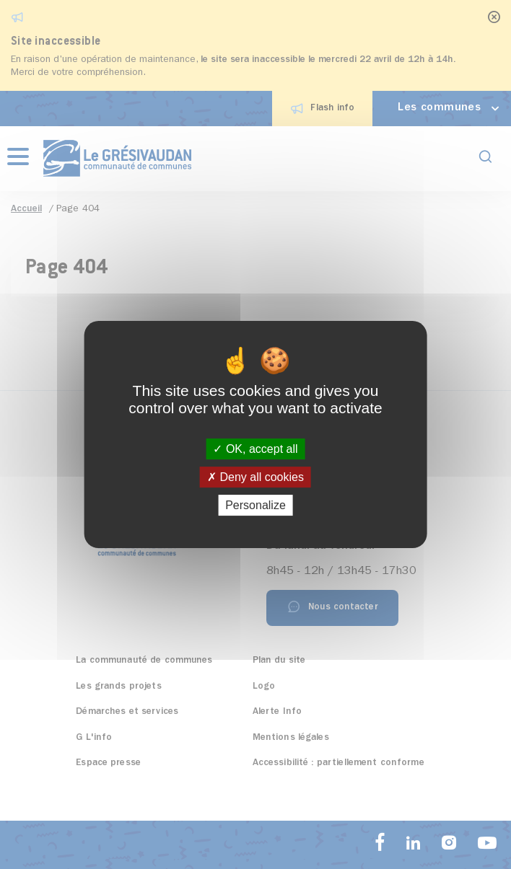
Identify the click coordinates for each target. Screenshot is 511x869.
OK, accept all (255, 449)
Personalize (255, 505)
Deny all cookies (255, 477)
